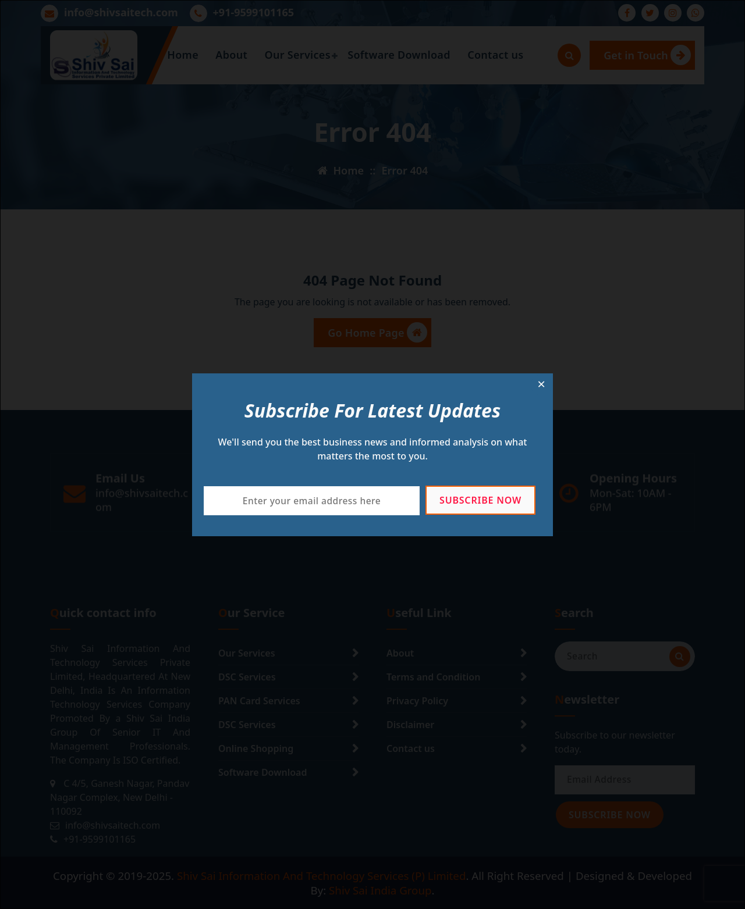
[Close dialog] (541, 385)
